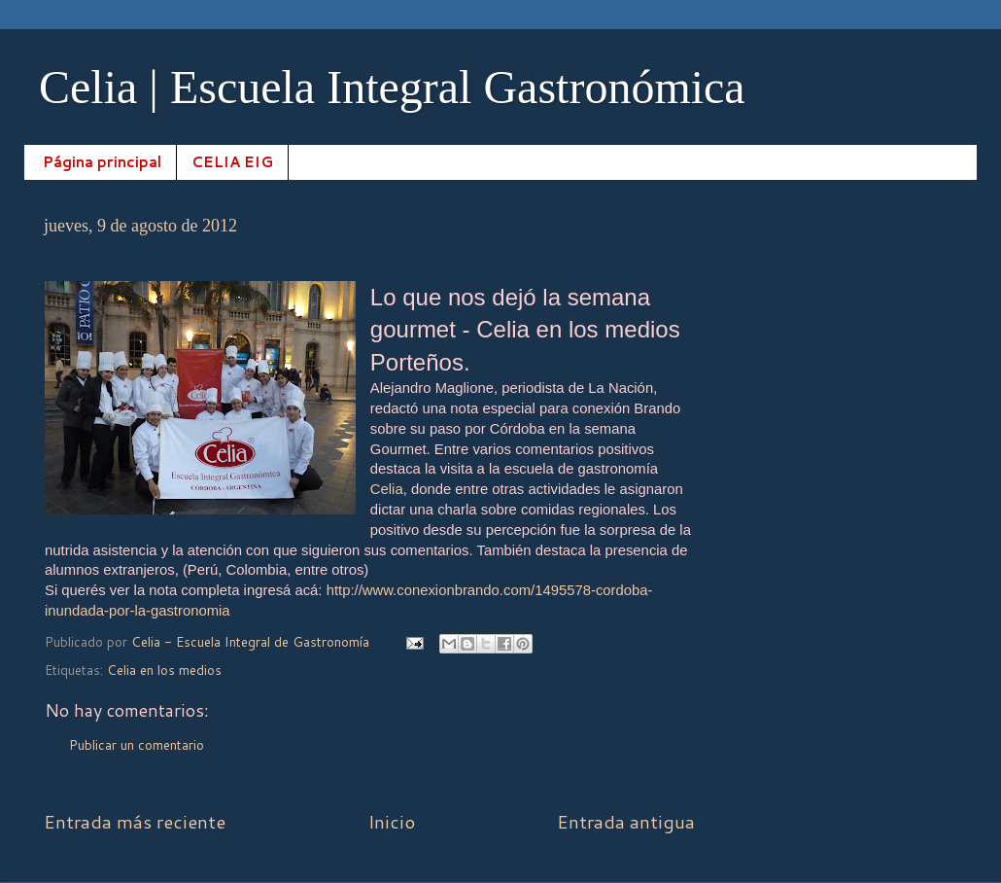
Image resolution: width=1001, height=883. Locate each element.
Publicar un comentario (136, 744)
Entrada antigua (626, 821)
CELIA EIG (232, 162)
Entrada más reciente (134, 821)
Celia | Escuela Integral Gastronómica (392, 87)
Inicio (391, 821)
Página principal (102, 162)
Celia (386, 489)
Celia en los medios (164, 669)
